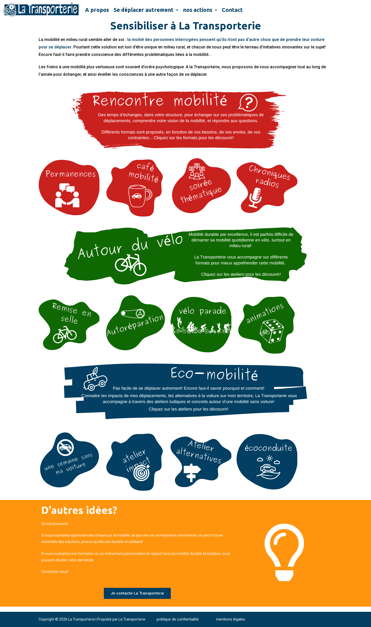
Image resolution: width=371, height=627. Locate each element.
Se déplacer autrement (146, 10)
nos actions (200, 10)
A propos (97, 10)
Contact (232, 10)
